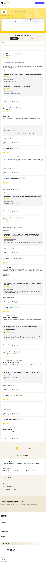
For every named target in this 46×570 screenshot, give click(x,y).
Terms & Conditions (4, 555)
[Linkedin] (11, 550)
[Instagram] (14, 550)
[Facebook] (2, 550)
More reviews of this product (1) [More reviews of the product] (10, 89)
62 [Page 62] (25, 448)
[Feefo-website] (5, 3)
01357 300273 (7, 468)
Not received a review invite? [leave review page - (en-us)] (23, 455)
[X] (5, 550)
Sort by (3, 42)
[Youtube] (8, 550)
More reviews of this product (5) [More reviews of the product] (10, 199)
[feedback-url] (6, 57)
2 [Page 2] (19, 448)
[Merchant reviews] (4, 11)
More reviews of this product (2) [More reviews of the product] (10, 377)
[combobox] (23, 43)
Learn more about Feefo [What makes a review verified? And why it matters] (8, 492)
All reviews (14, 38)
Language (7, 543)
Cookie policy (3, 561)
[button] (23, 43)
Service (23, 38)
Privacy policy (3, 557)
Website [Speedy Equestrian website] (6, 473)
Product (32, 38)
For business (39, 3)
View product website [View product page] (8, 79)
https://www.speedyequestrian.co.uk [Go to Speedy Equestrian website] (7, 15)
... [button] (22, 448)
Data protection (3, 559)
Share (11, 101)
